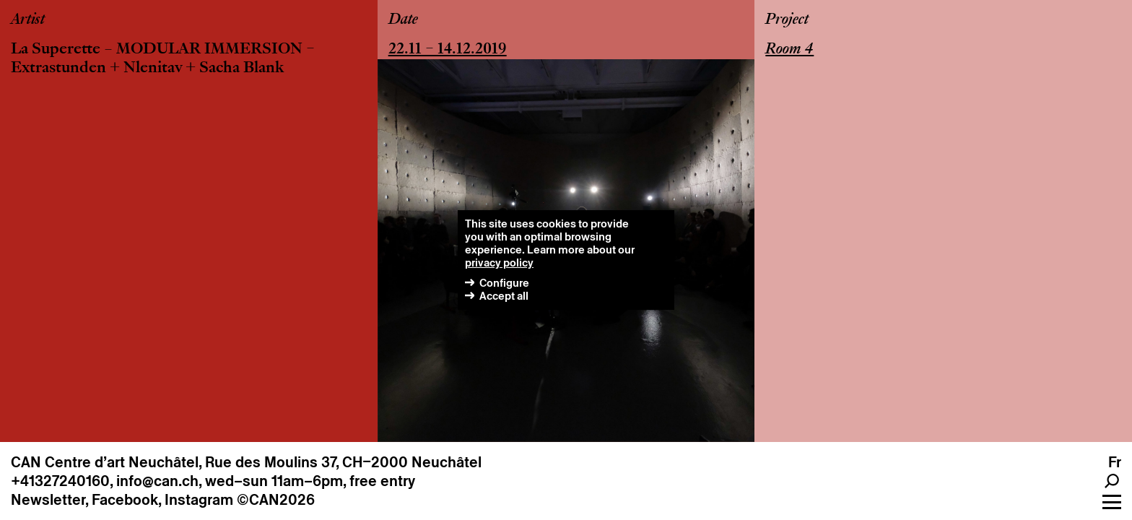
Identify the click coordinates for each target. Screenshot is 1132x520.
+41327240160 (60, 481)
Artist (28, 20)
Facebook (125, 500)
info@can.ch (157, 481)
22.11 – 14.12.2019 (447, 49)
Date (403, 20)
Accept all (503, 295)
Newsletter (48, 500)
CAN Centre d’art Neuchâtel (105, 462)
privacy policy (499, 262)
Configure (504, 282)
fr (1114, 462)
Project (787, 20)
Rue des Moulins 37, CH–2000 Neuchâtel (343, 462)
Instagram (199, 500)
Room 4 (789, 49)
